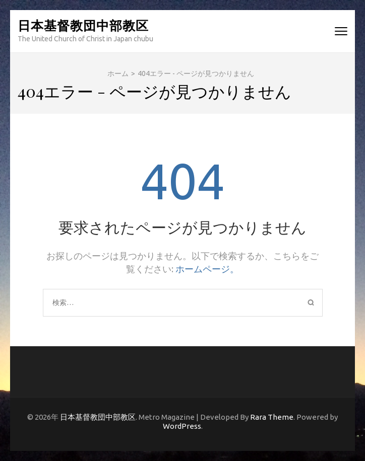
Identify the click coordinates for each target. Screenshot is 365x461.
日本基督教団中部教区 (83, 25)
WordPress (182, 426)
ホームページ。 (207, 269)
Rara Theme (271, 417)
